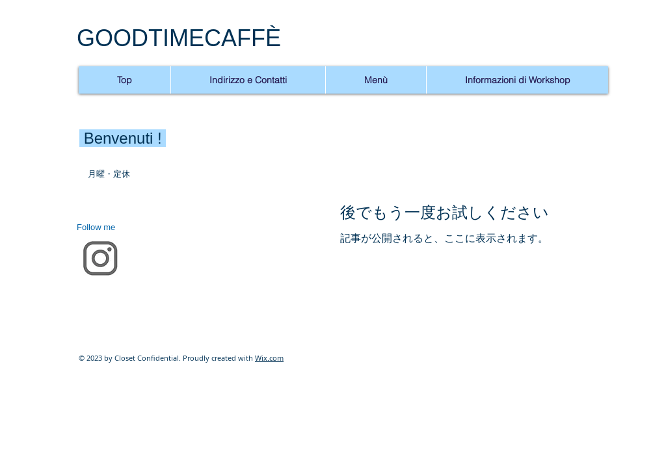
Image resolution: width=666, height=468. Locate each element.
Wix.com (269, 358)
